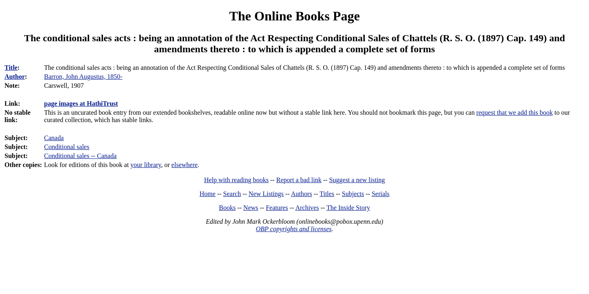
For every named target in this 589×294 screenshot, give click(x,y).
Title (11, 67)
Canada (54, 137)
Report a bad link (298, 179)
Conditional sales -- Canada (80, 155)
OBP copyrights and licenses (293, 228)
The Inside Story (348, 207)
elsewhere (184, 164)
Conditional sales (67, 146)
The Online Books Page (294, 16)
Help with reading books (236, 179)
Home (208, 193)
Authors (301, 193)
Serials (381, 193)
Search (232, 193)
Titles (326, 193)
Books (227, 207)
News (250, 207)
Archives (307, 207)
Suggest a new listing (357, 179)
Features (277, 207)
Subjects (353, 193)
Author (14, 76)
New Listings (266, 193)
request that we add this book (514, 112)
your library (145, 164)
